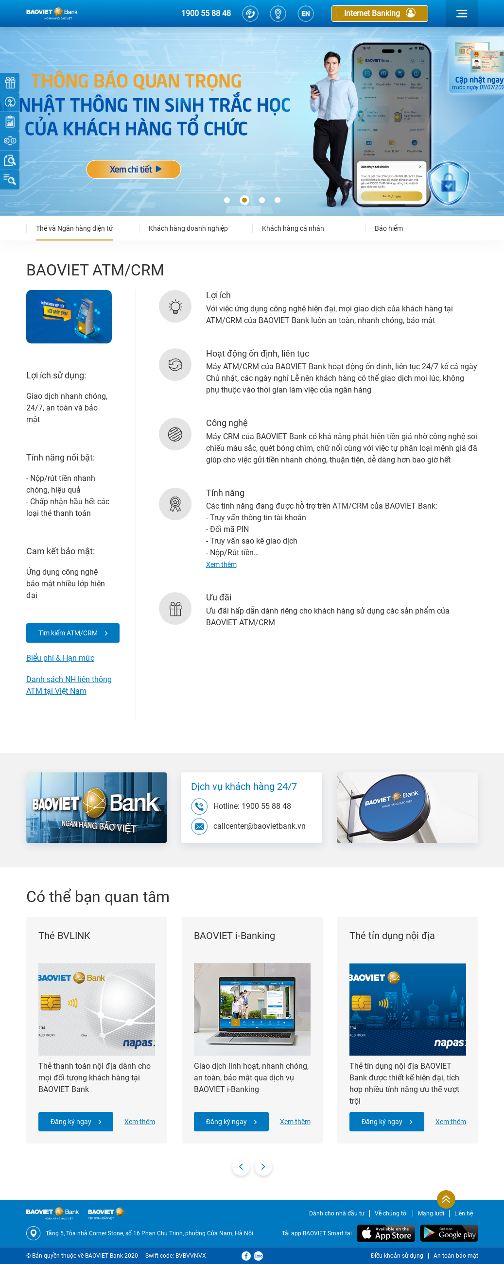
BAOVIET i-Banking (234, 935)
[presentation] (241, 1167)
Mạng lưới (431, 1213)
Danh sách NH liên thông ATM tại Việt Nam (69, 685)
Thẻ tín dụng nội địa (392, 935)
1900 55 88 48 (206, 13)
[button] (227, 200)
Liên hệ (463, 1213)
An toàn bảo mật (456, 1255)
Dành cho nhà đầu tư (337, 1213)
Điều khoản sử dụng (397, 1255)
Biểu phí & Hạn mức (60, 658)
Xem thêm (139, 1122)
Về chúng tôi (391, 1213)
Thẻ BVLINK (64, 935)
